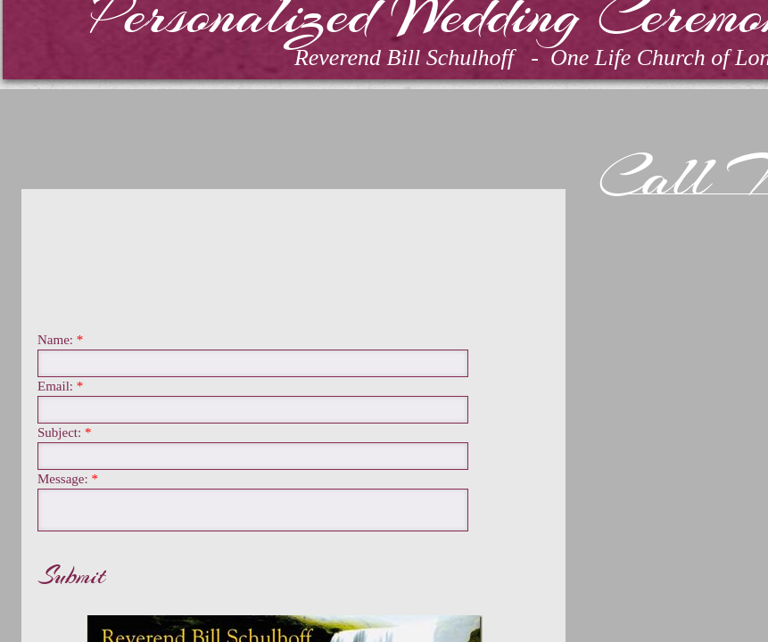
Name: (60, 340)
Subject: (64, 433)
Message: (67, 479)
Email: (60, 386)
